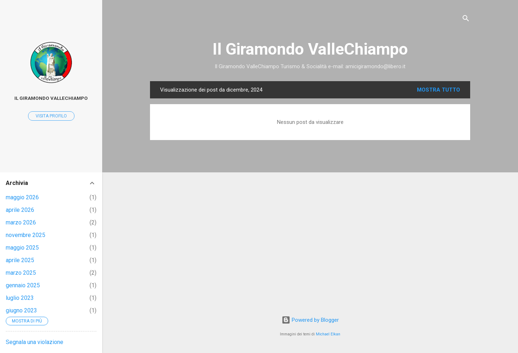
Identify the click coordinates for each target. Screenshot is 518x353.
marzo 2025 (21, 272)
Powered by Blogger (310, 320)
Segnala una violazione (34, 342)
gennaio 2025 (23, 285)
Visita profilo (51, 116)
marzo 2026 (21, 222)
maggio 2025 (22, 247)
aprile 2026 (20, 209)
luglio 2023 (20, 297)
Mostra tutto (438, 90)
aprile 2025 (20, 260)
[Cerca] (466, 20)
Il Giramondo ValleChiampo (310, 49)
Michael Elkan (328, 334)
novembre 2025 (25, 235)
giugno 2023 (21, 310)
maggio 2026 (22, 197)
